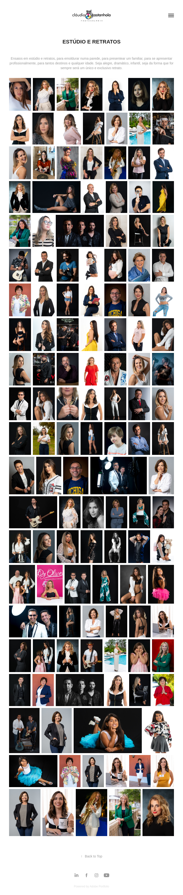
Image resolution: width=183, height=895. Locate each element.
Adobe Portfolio (99, 886)
